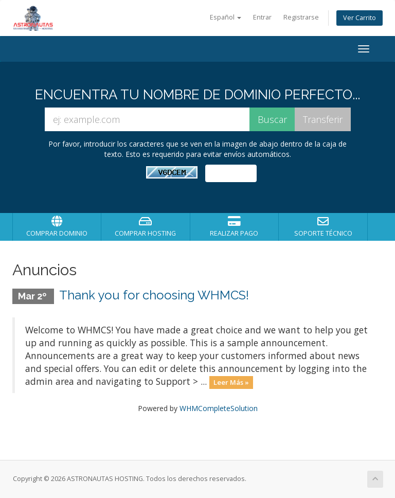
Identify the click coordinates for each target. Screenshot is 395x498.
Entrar (262, 17)
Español (225, 17)
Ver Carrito (359, 17)
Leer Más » (231, 382)
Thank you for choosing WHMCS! (154, 295)
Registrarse (301, 17)
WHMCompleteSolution (218, 408)
